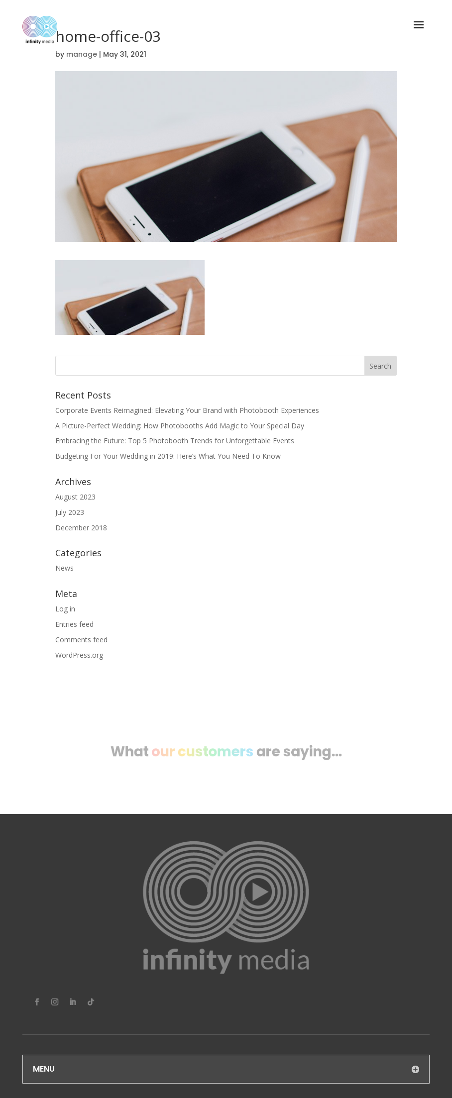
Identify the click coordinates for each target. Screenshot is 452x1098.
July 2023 (69, 512)
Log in (65, 608)
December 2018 (81, 527)
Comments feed (81, 639)
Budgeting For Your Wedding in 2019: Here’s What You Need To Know (168, 456)
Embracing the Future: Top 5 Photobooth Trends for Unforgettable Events (174, 440)
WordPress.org (79, 655)
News (64, 568)
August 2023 (75, 496)
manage (81, 54)
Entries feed (74, 624)
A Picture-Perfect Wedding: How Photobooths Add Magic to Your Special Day (179, 425)
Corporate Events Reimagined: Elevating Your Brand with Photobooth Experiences (187, 410)
